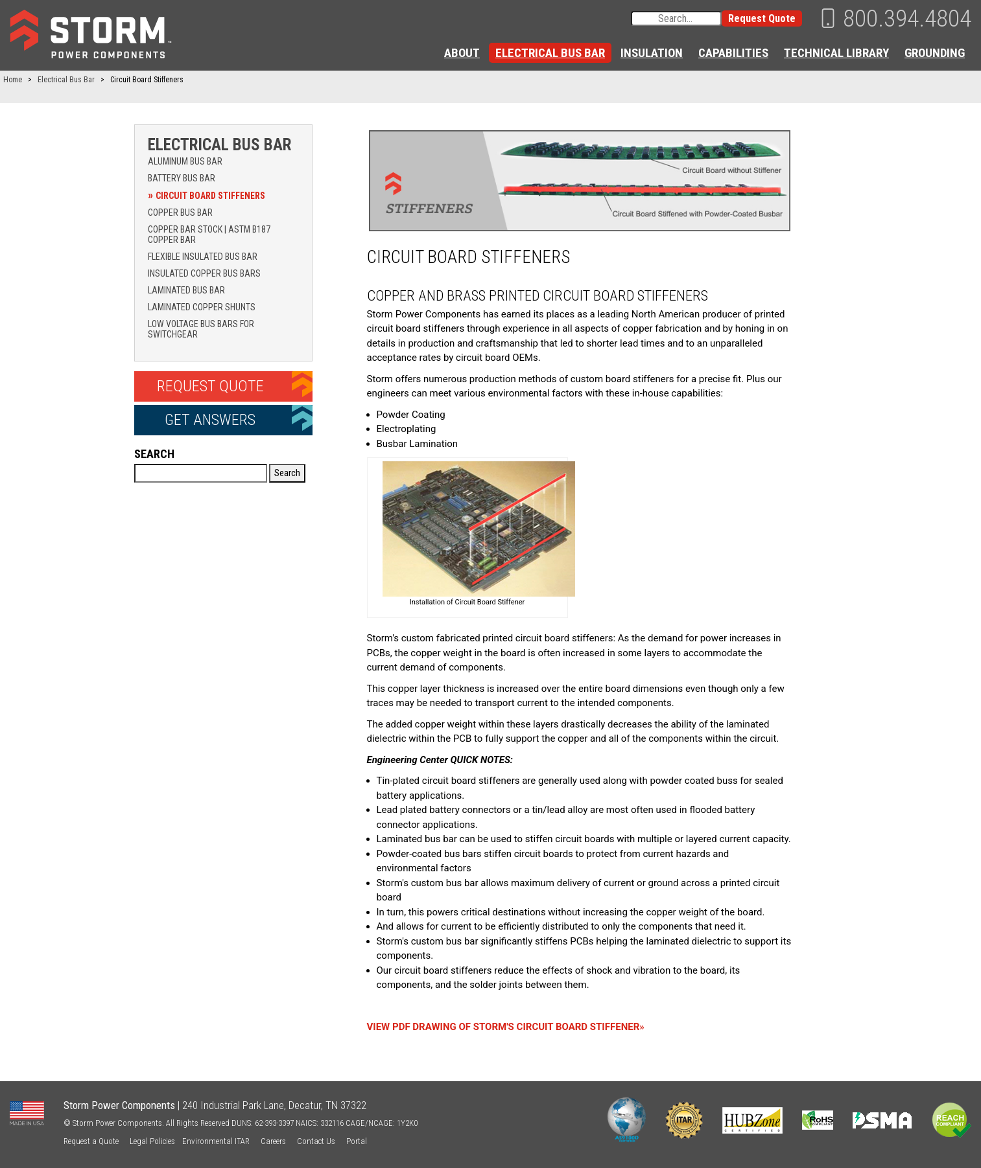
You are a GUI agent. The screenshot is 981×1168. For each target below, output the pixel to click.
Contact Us (316, 1141)
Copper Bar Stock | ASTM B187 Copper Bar (209, 234)
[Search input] (676, 18)
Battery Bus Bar (181, 178)
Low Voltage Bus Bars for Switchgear (201, 329)
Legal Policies (152, 1141)
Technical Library (836, 52)
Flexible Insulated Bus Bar (202, 256)
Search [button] (287, 473)
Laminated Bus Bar (186, 290)
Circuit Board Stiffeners (210, 195)
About (462, 52)
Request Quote (762, 18)
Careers (273, 1141)
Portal (356, 1141)
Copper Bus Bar (180, 212)
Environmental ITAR (216, 1141)
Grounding (934, 52)
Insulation (652, 52)
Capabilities (733, 52)
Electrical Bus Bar (550, 52)
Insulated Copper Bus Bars (204, 273)
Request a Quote (91, 1141)
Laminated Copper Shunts (201, 307)
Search (154, 454)
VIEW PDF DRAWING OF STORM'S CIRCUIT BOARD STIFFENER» (505, 1027)
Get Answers (210, 420)
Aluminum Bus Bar (185, 161)
